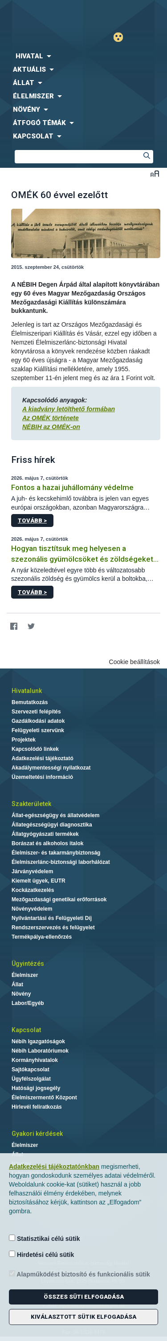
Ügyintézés (28, 963)
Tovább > (32, 520)
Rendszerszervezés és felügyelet (53, 927)
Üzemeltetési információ (42, 777)
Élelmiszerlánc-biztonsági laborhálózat (61, 862)
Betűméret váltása (154, 173)
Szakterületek (31, 803)
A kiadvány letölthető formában (68, 409)
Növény (21, 994)
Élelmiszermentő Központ (44, 1097)
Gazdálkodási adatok (38, 721)
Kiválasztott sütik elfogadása (83, 1316)
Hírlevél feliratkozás (37, 1107)
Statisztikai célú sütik (44, 1238)
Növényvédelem (32, 909)
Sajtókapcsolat (30, 1069)
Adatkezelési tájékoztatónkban (54, 1166)
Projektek (24, 740)
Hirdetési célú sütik (41, 1254)
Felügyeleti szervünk (38, 730)
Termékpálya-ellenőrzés (42, 937)
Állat (17, 984)
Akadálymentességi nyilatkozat (51, 768)
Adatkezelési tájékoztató (42, 758)
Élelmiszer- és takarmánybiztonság (56, 853)
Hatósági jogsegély (36, 1088)
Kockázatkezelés (33, 890)
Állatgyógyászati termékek (45, 834)
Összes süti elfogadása (84, 1296)
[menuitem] (83, 56)
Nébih (42, 14)
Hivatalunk (27, 690)
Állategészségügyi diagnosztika (52, 825)
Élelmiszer (25, 975)
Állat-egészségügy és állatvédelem (55, 815)
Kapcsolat (26, 1029)
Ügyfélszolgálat (31, 1079)
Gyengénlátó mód (122, 37)
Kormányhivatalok (35, 1060)
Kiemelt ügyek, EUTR (38, 881)
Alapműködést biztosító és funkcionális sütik (79, 1274)
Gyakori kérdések (37, 1133)
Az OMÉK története (50, 417)
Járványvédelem (32, 871)
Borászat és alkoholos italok (47, 843)
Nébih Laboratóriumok (40, 1051)
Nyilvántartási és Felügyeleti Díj (52, 918)
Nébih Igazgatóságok (38, 1041)
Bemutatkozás (30, 702)
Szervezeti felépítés (36, 712)
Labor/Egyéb (28, 1003)
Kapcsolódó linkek (35, 749)
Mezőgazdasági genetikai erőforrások (59, 899)
